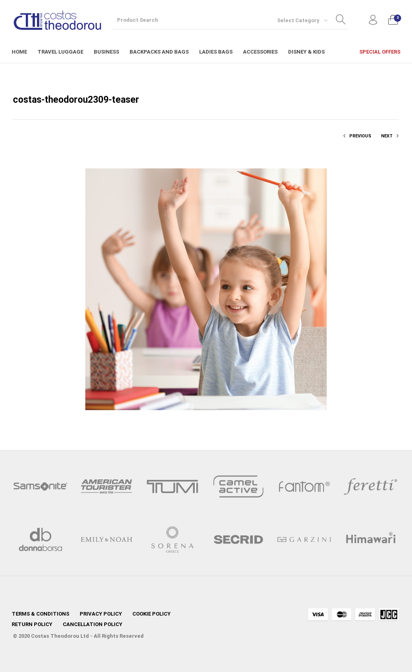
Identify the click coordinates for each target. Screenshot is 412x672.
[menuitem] (19, 51)
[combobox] (302, 20)
